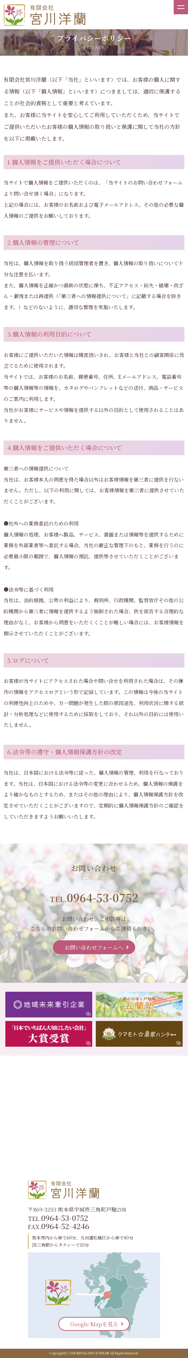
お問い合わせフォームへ (94, 947)
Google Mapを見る (94, 1324)
